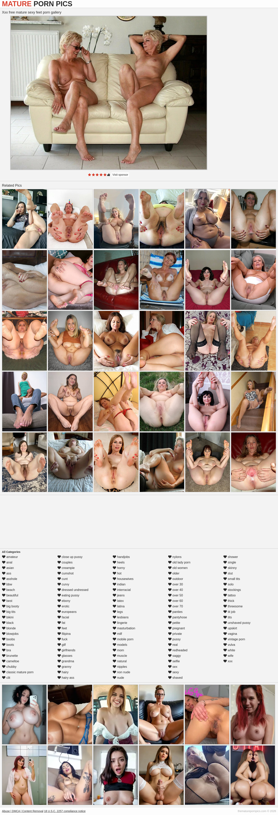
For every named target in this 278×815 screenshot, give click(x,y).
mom (118, 650)
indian (119, 584)
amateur (10, 557)
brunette (10, 655)
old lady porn (179, 562)
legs (118, 611)
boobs (8, 639)
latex (118, 600)
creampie (66, 568)
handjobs (121, 557)
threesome (233, 606)
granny (64, 666)
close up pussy (69, 557)
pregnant (176, 628)
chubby (9, 666)
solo (228, 584)
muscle (120, 655)
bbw (7, 584)
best (7, 600)
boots (8, 644)
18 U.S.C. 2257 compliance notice (65, 811)
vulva (229, 644)
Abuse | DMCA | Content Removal (22, 811)
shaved (175, 677)
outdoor (175, 579)
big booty (10, 606)
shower (230, 557)
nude (118, 677)
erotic (63, 606)
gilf (61, 644)
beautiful (10, 595)
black (8, 622)
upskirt (230, 628)
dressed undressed (73, 589)
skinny (230, 568)
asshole (9, 579)
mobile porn (123, 639)
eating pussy (68, 595)
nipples (120, 666)
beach (8, 589)
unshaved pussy (236, 622)
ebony (63, 600)
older (173, 573)
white (229, 650)
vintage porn (234, 639)
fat (61, 622)
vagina (230, 633)
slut (228, 573)
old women (178, 568)
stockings (232, 589)
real (173, 644)
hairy (63, 672)
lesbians (121, 617)
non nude (121, 672)
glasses (64, 655)
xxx (227, 661)
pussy (174, 639)
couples (65, 562)
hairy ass (65, 677)
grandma (65, 661)
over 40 (175, 589)
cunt (62, 579)
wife (228, 655)
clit (6, 677)
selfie (174, 661)
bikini (8, 617)
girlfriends (66, 650)
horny (119, 568)
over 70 (175, 606)
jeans (119, 595)
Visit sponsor (120, 174)
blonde (9, 628)
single (229, 562)
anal (7, 562)
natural (120, 661)
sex (172, 666)
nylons (175, 557)
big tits (8, 611)
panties (175, 611)
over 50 (175, 595)
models (120, 644)
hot (117, 573)
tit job (229, 611)
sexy (173, 672)
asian (8, 568)
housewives (123, 579)
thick (228, 600)
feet (62, 628)
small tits (231, 579)
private (175, 633)
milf (117, 633)
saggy (174, 655)
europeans (67, 611)
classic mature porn (18, 672)
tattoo (229, 595)
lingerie (120, 622)
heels (119, 562)
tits (227, 617)
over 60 (175, 600)
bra (6, 650)
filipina (64, 633)
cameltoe (10, 661)
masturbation (124, 628)
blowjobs (10, 633)
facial (63, 617)
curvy (63, 584)
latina (119, 606)
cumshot (65, 573)
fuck (62, 639)
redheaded (177, 650)
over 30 (175, 584)
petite (174, 622)
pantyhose (177, 617)
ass (6, 573)
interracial (122, 589)
